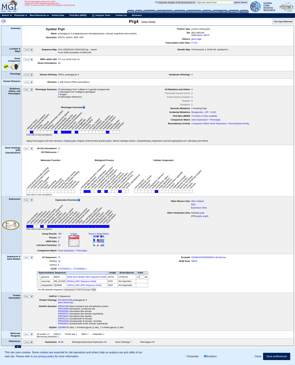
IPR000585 (63, 311)
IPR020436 (63, 321)
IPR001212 (63, 318)
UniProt (70, 285)
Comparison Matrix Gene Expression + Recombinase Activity (220, 123)
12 (59, 148)
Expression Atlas (199, 207)
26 (59, 245)
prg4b (205, 216)
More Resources (38, 15)
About (3, 11)
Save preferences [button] (276, 356)
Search (5, 15)
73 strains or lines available (204, 116)
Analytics (210, 356)
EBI (77, 285)
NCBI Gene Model (75, 277)
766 (60, 234)
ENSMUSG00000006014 (203, 257)
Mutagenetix (197, 112)
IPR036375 (63, 313)
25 (59, 237)
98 (62, 342)
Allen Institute (197, 201)
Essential (191, 356)
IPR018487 (63, 316)
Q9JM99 (62, 327)
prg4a (199, 216)
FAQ (14, 11)
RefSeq (70, 281)
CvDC (213, 112)
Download (19, 15)
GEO (193, 204)
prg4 (202, 213)
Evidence (221, 257)
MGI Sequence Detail (96, 277)
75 (59, 257)
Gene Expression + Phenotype (205, 119)
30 (59, 261)
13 (48, 334)
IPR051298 (63, 306)
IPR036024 (63, 323)
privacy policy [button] (46, 356)
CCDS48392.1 (80, 268)
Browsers (137, 15)
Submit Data (58, 15)
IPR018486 (63, 308)
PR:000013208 (65, 300)
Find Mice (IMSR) (78, 15)
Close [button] (258, 356)
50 (59, 97)
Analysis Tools (101, 15)
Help (9, 11)
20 (59, 89)
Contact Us (121, 15)
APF (207, 112)
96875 (206, 35)
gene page (196, 39)
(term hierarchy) (65, 302)
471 (60, 59)
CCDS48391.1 (65, 268)
